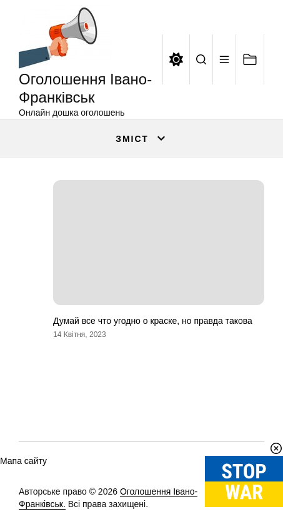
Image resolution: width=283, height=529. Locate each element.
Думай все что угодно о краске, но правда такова (152, 321)
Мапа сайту (23, 461)
